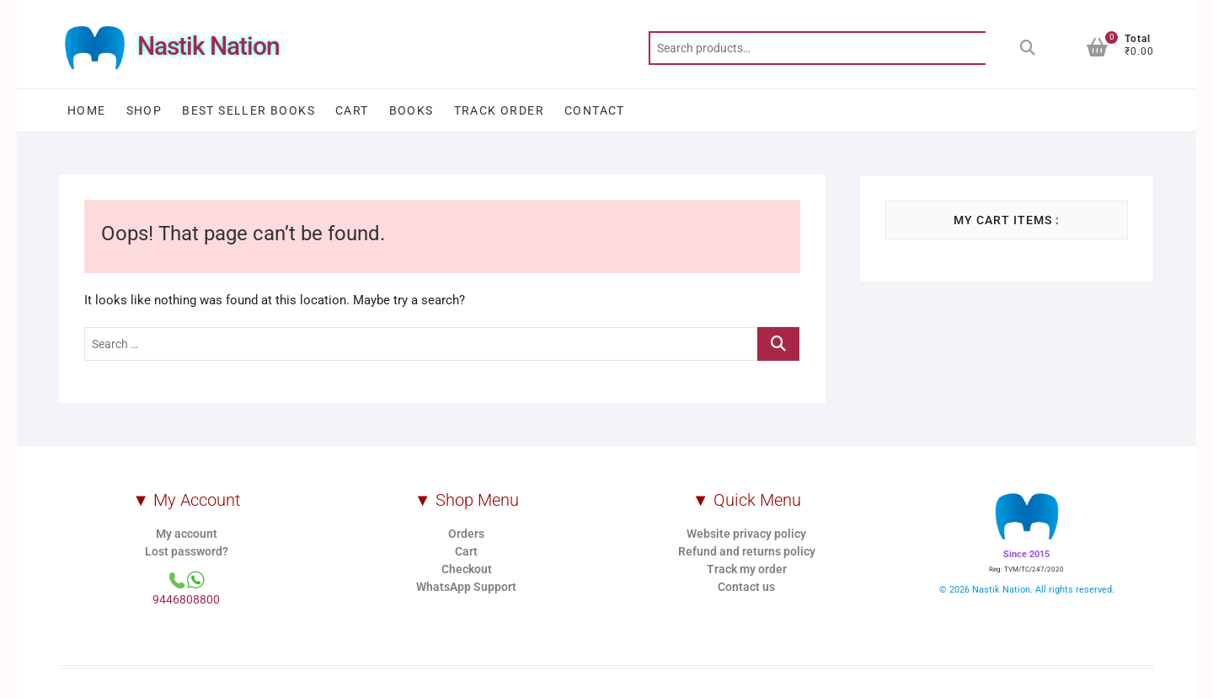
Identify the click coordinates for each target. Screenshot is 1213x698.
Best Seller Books (248, 110)
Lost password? (186, 551)
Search (1028, 48)
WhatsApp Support (466, 586)
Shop (144, 110)
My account (186, 533)
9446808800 (186, 599)
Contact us (746, 586)
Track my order (747, 569)
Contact (594, 110)
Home (86, 110)
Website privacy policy (746, 533)
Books (411, 110)
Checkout (466, 569)
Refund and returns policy (746, 551)
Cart (352, 110)
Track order (499, 110)
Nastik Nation (208, 46)
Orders (466, 533)
